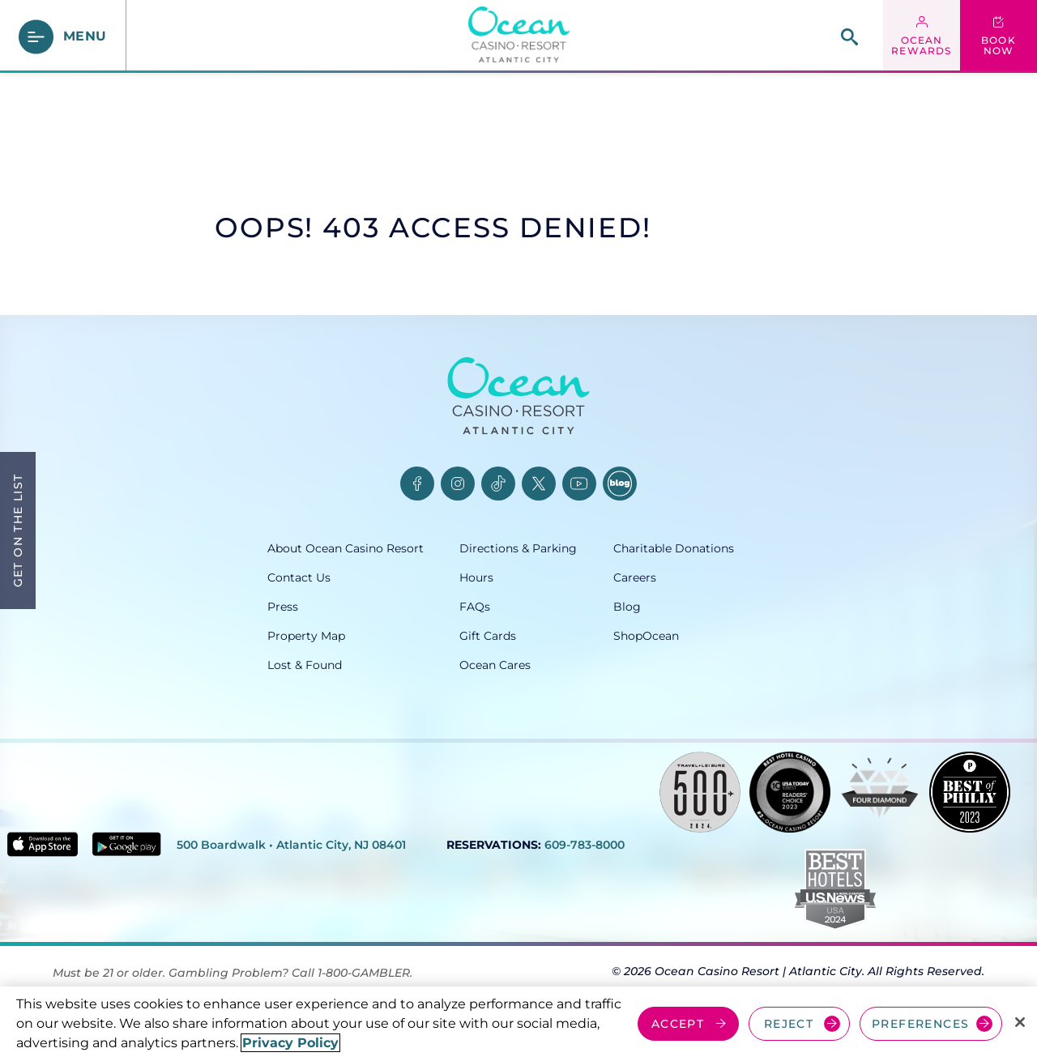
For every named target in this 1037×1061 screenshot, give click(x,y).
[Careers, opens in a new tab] (691, 577)
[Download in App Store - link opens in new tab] (42, 844)
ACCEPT (677, 1023)
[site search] (849, 36)
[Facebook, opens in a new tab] (417, 484)
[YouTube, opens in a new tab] (579, 484)
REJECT (788, 1023)
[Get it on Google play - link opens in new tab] (127, 844)
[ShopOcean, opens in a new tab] (691, 636)
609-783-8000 (584, 844)
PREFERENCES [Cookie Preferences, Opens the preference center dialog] (920, 1023)
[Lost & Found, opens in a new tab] (363, 665)
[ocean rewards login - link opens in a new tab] (921, 36)
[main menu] (63, 36)
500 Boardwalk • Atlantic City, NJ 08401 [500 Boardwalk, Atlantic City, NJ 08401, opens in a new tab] (291, 844)
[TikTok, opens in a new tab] (498, 484)
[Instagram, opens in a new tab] (458, 484)
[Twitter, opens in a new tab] (539, 484)
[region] (518, 1023)
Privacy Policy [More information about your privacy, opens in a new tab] (290, 1042)
